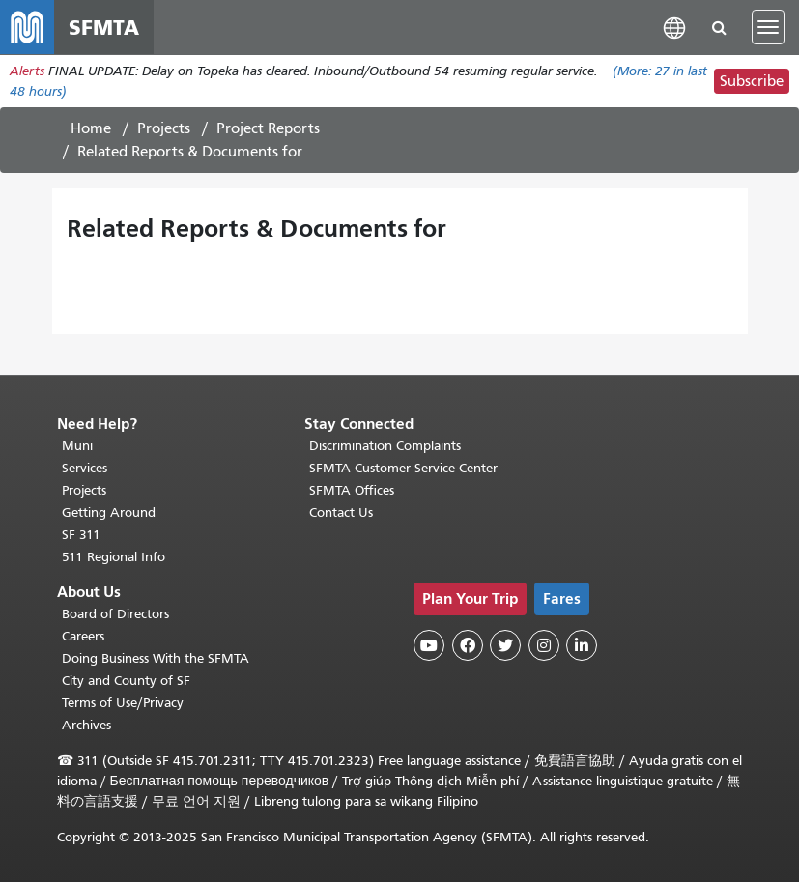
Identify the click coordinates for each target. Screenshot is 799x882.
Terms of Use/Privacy (123, 703)
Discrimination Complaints (385, 446)
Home (91, 128)
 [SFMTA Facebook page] (467, 645)
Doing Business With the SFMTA (155, 658)
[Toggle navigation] (768, 27)
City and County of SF (126, 680)
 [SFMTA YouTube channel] (429, 645)
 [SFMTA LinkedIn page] (581, 645)
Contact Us (341, 512)
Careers (83, 636)
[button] (674, 27)
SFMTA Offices (351, 490)
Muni (77, 446)
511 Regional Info (113, 557)
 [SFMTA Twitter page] (505, 645)
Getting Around (109, 512)
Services (84, 468)
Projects (163, 128)
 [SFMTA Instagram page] (544, 645)
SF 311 (81, 534)
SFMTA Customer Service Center (403, 468)
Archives (86, 725)
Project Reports (268, 128)
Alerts (27, 71)
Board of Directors (115, 614)
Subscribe (752, 81)
